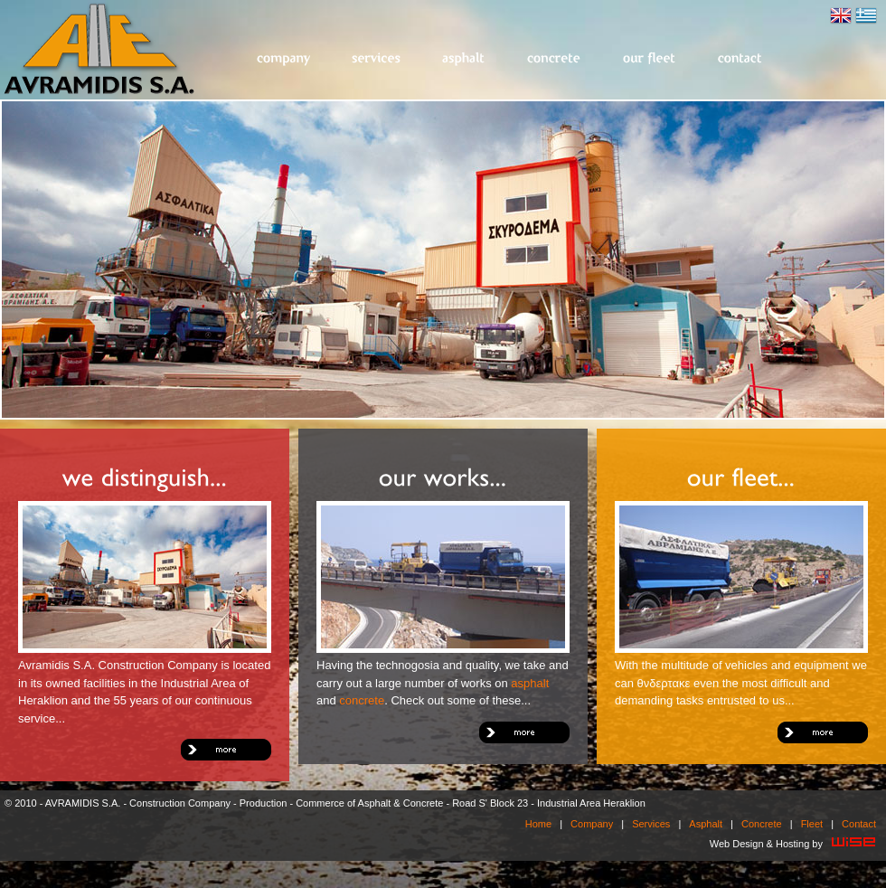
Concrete (554, 59)
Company (284, 59)
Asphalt (464, 59)
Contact (740, 59)
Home (538, 823)
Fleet (650, 59)
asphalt (530, 683)
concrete (361, 700)
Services (377, 59)
